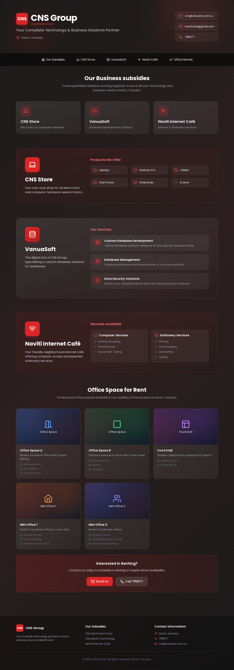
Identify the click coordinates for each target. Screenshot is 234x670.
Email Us (99, 581)
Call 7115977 (131, 581)
